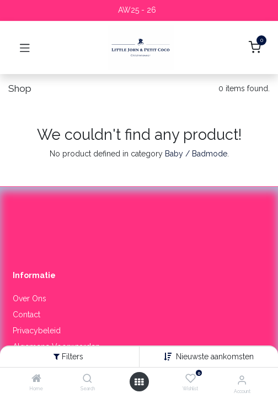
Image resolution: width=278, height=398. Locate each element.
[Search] (87, 379)
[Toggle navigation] (25, 47)
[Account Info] (242, 380)
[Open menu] (139, 382)
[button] (215, 356)
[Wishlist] (190, 378)
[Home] (36, 379)
